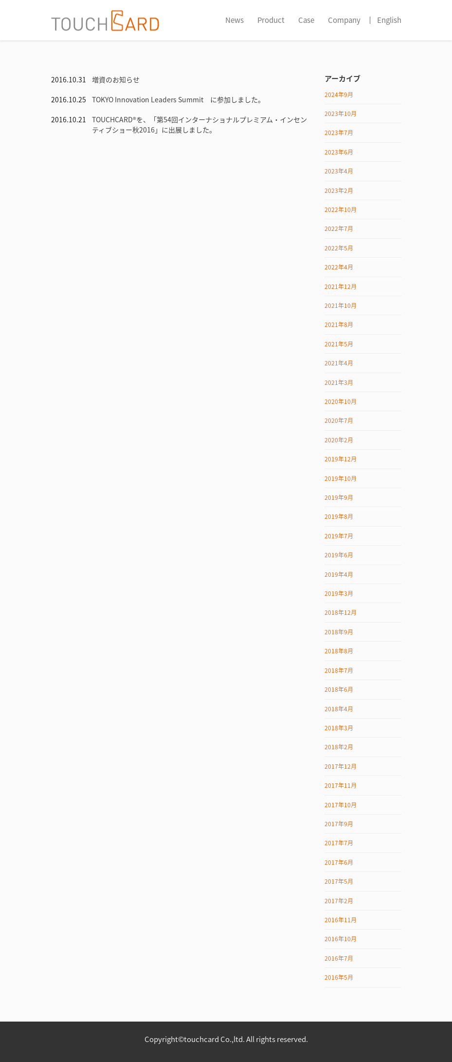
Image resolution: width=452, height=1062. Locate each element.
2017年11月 (341, 785)
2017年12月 (341, 766)
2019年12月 (341, 459)
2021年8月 (339, 324)
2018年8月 (339, 650)
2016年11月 (341, 919)
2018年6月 (339, 689)
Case (306, 20)
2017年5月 (339, 881)
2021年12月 (341, 286)
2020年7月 (339, 420)
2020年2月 (339, 440)
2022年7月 (339, 228)
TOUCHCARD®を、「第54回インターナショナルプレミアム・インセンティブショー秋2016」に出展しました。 (199, 124)
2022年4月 (339, 267)
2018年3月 (339, 727)
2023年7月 (339, 132)
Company (344, 20)
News (234, 20)
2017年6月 (339, 862)
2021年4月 (339, 363)
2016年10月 (341, 938)
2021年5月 (339, 344)
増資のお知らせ (116, 79)
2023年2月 (339, 190)
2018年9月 (339, 631)
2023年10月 (341, 113)
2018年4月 (339, 708)
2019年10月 (341, 478)
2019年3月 (339, 593)
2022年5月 (339, 248)
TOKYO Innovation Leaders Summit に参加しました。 (178, 99)
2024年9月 (339, 94)
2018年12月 (341, 612)
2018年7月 (339, 670)
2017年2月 (339, 900)
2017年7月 (339, 842)
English (389, 20)
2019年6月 (339, 554)
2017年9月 (339, 823)
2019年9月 (339, 497)
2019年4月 (339, 574)
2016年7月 (339, 958)
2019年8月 (339, 516)
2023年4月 (339, 171)
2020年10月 (341, 401)
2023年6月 (339, 152)
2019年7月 (339, 535)
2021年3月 (339, 382)
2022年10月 (341, 209)
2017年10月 (341, 804)
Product (271, 20)
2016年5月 (339, 977)
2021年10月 (341, 305)
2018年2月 (339, 746)
